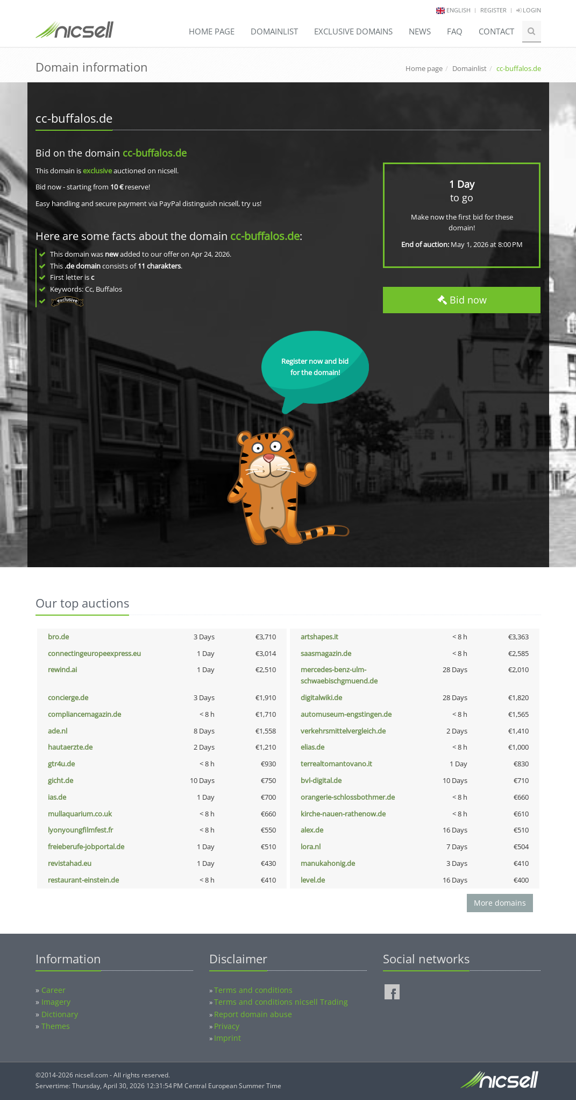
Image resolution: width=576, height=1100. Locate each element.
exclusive (97, 170)
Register (493, 10)
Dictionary (59, 1014)
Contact (496, 31)
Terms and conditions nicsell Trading (281, 1002)
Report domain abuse (253, 1014)
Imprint (227, 1038)
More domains (500, 903)
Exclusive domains (353, 31)
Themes (55, 1026)
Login (528, 10)
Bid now (462, 299)
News (420, 31)
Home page (211, 31)
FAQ (455, 31)
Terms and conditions (253, 990)
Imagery (55, 1002)
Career (53, 990)
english (458, 10)
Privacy (226, 1026)
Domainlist (274, 31)
